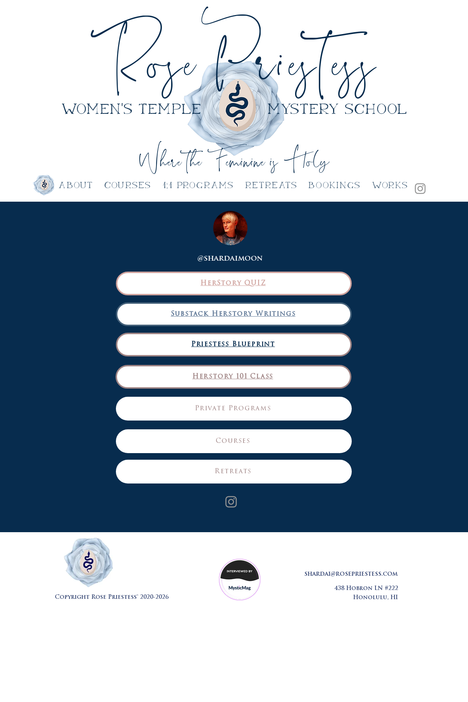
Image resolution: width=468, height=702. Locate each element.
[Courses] (234, 441)
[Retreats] (234, 471)
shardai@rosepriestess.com (351, 574)
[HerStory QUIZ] (234, 283)
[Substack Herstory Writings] (234, 314)
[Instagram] (420, 188)
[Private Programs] (234, 409)
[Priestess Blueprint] (234, 344)
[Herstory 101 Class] (233, 377)
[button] (198, 186)
